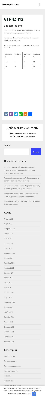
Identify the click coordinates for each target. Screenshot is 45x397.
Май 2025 (7, 238)
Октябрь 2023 (9, 317)
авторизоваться (28, 136)
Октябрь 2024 (9, 273)
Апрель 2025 (8, 243)
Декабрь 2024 (9, 263)
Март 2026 (8, 224)
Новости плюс (9, 381)
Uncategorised (9, 356)
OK (34, 394)
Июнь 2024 (8, 283)
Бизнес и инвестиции (12, 366)
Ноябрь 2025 (9, 234)
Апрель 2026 (8, 219)
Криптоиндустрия (11, 371)
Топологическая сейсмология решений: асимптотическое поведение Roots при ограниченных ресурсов (19, 170)
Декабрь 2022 (9, 327)
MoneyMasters (11, 4)
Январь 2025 (8, 258)
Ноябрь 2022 (9, 332)
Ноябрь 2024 (9, 268)
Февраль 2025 (9, 253)
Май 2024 (7, 288)
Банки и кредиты (10, 361)
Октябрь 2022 (9, 337)
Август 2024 (8, 278)
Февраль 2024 (9, 302)
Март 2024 (8, 297)
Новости (7, 376)
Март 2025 (8, 248)
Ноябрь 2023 (9, 312)
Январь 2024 (8, 307)
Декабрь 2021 (9, 342)
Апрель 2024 (8, 292)
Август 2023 (8, 322)
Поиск (7, 146)
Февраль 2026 (9, 229)
